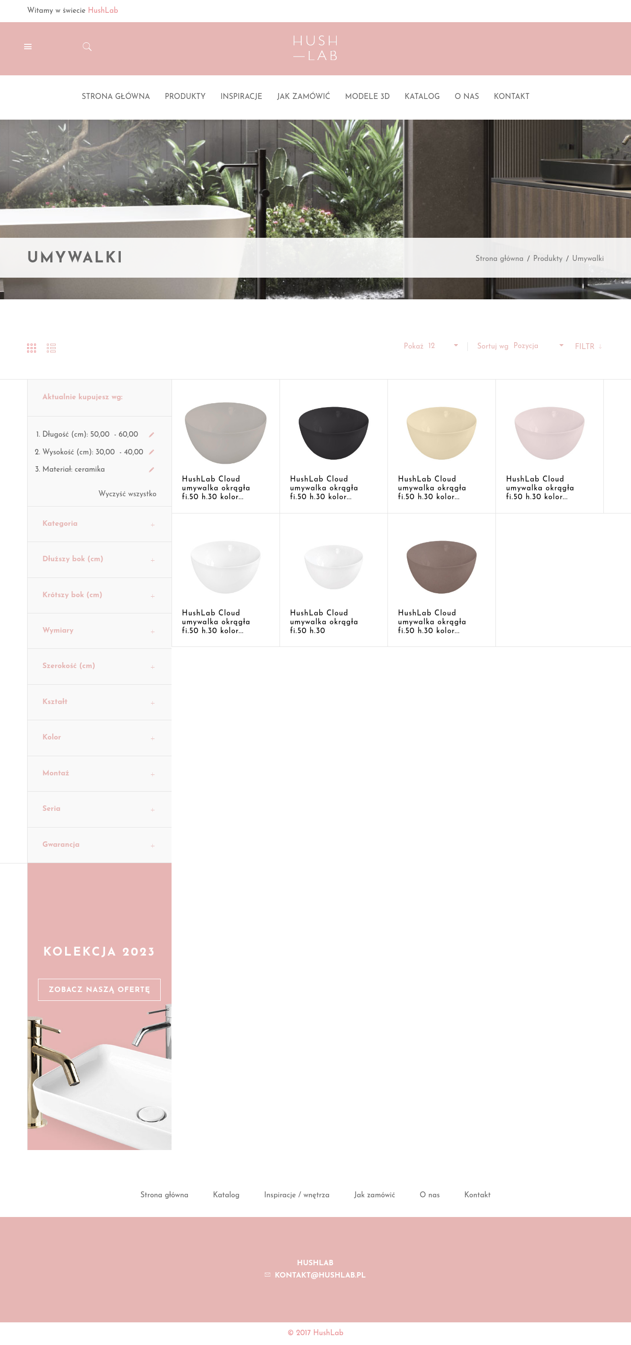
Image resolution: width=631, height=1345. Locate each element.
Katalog (226, 1195)
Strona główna (499, 259)
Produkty (547, 259)
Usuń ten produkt (152, 435)
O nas (430, 1195)
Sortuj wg (493, 347)
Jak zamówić (374, 1195)
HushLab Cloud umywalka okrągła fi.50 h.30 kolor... (216, 488)
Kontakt (477, 1195)
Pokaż (413, 347)
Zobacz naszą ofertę (99, 990)
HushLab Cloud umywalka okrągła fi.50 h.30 (324, 622)
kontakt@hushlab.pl (320, 1276)
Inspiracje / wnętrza (297, 1195)
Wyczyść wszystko (128, 494)
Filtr (586, 347)
